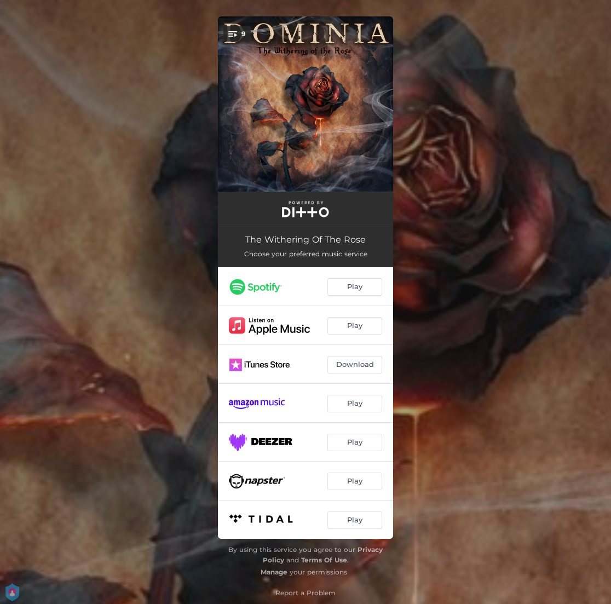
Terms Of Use (324, 560)
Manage (274, 572)
